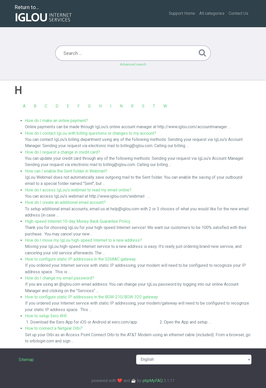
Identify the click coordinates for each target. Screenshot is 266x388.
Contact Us (238, 13)
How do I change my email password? (59, 278)
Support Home (182, 13)
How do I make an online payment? (56, 120)
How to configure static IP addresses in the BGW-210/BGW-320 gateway (91, 296)
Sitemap (26, 359)
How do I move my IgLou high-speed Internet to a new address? (83, 240)
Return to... (44, 14)
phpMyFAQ (153, 380)
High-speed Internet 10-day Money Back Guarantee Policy (77, 221)
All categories (211, 13)
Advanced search (133, 64)
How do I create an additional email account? (65, 202)
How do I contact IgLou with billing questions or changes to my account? (90, 133)
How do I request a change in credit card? (62, 152)
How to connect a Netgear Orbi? (54, 328)
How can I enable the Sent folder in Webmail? (66, 171)
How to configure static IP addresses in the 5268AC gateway (80, 259)
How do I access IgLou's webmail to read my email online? (78, 190)
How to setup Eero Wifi (46, 315)
